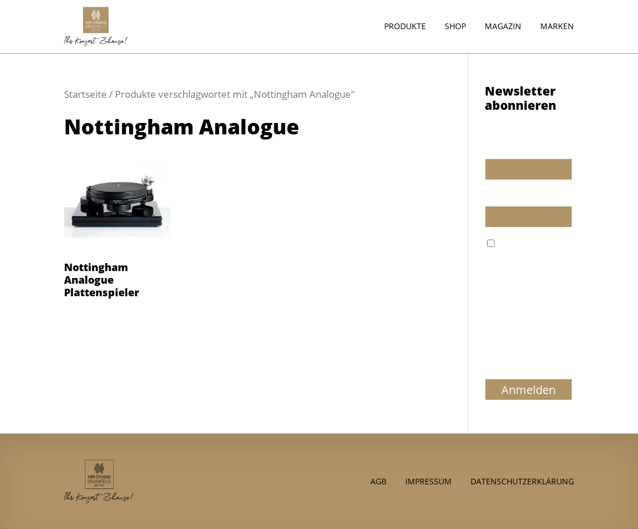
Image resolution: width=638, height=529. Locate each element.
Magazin (503, 26)
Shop (455, 26)
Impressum (428, 481)
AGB (378, 481)
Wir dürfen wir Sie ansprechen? (520, 143)
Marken (557, 26)
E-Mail (497, 195)
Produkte (405, 26)
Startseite (85, 94)
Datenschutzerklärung (522, 481)
